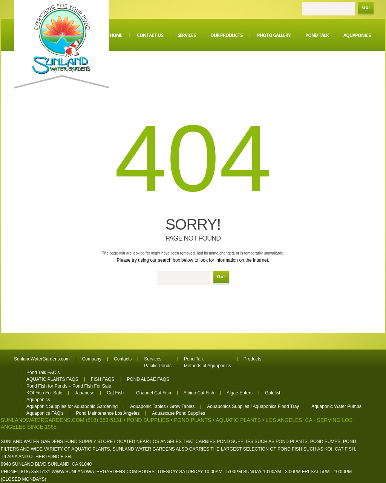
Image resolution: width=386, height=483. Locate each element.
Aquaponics (357, 35)
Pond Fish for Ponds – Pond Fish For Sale (68, 386)
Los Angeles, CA (288, 420)
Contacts (123, 359)
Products (252, 359)
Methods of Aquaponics (207, 365)
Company (91, 359)
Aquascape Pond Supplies (178, 413)
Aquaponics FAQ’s (45, 413)
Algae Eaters (240, 393)
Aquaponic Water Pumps (336, 406)
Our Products (226, 35)
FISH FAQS (103, 379)
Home (116, 35)
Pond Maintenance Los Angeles (108, 413)
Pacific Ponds (158, 365)
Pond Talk (317, 35)
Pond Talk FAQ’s (43, 372)
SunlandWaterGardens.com (42, 359)
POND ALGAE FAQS (148, 379)
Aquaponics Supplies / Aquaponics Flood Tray (253, 406)
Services (187, 35)
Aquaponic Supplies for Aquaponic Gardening (72, 406)
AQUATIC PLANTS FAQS (52, 379)
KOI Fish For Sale (44, 393)
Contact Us (150, 35)
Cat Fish (115, 393)
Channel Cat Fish (153, 393)
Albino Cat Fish (199, 393)
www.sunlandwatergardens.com (94, 471)
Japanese (84, 393)
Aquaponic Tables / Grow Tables (162, 406)
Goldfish (273, 393)
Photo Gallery (274, 35)
